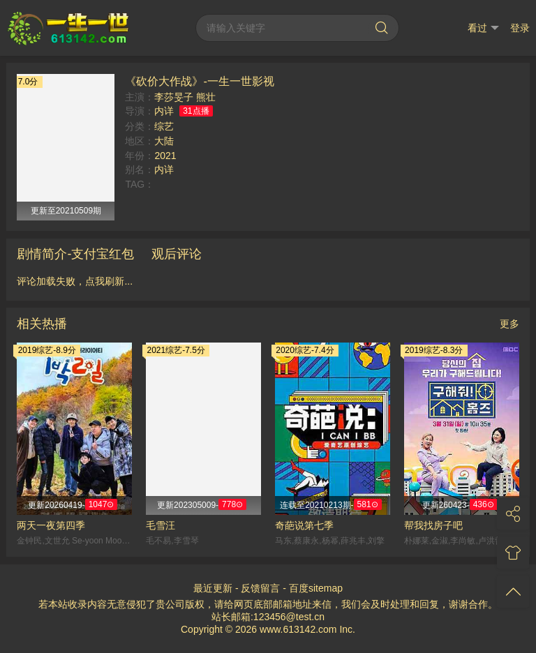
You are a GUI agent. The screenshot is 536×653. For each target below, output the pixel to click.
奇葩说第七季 (304, 525)
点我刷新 (104, 281)
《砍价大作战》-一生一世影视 (199, 81)
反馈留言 (260, 588)
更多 (509, 323)
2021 (165, 155)
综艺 (164, 126)
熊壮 (206, 97)
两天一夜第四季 (51, 525)
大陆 (164, 141)
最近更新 (212, 588)
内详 (164, 111)
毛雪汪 (160, 525)
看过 (483, 28)
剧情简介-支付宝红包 (75, 254)
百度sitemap (316, 588)
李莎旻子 (173, 97)
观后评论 (176, 254)
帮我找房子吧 (433, 525)
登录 (520, 27)
